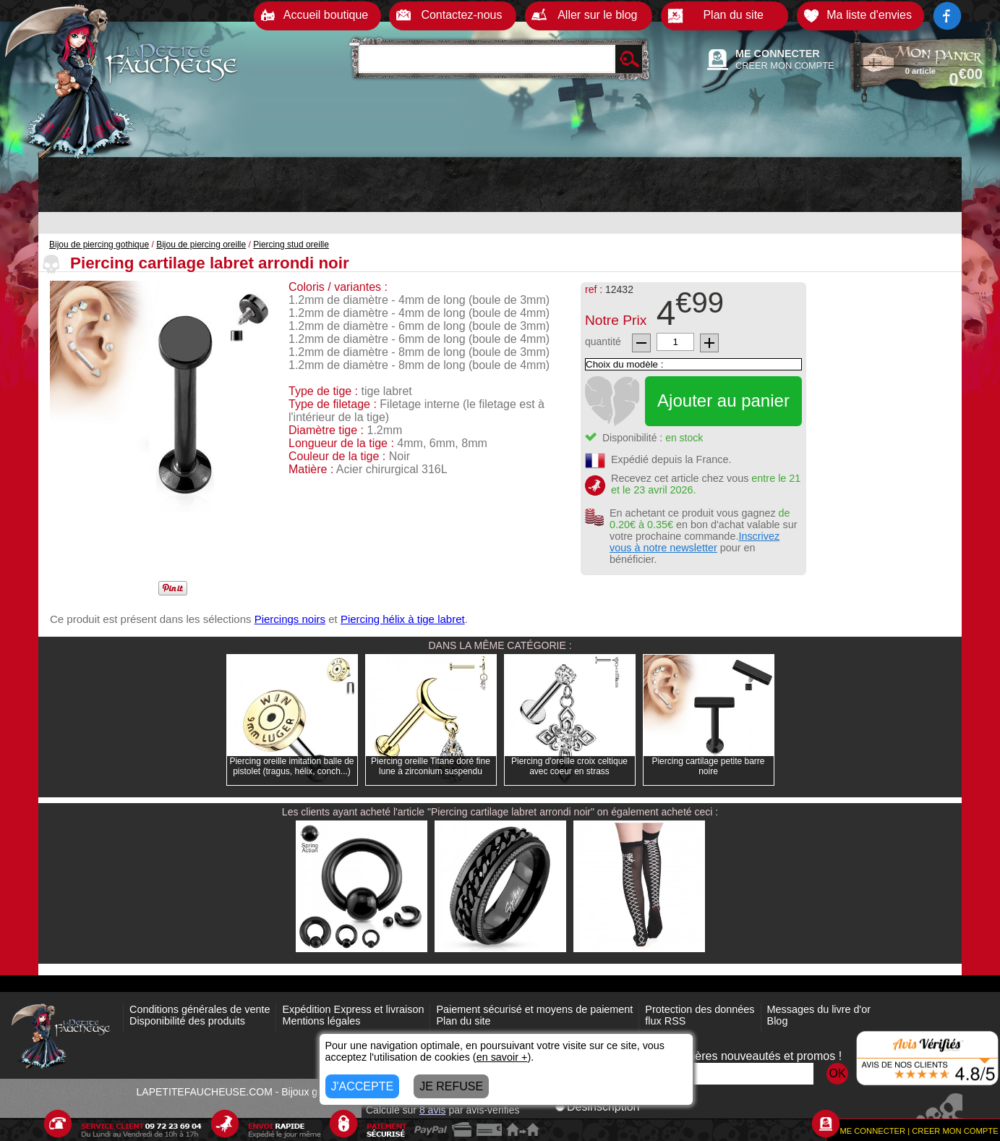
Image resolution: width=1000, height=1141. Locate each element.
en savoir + (502, 1057)
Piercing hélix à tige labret (403, 619)
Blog (777, 1021)
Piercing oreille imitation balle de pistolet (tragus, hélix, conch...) (291, 766)
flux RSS (665, 1021)
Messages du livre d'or (819, 1009)
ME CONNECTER (777, 53)
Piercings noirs (290, 619)
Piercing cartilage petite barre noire (707, 766)
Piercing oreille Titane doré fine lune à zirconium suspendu (430, 766)
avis (432, 1110)
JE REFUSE (451, 1086)
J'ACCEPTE (362, 1086)
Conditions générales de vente (199, 1009)
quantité (603, 341)
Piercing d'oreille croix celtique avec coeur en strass (569, 766)
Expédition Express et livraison (353, 1009)
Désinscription (597, 1106)
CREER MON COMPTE (784, 65)
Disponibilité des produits (187, 1021)
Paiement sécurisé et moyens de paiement (534, 1009)
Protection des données (699, 1009)
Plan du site (463, 1021)
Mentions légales (321, 1021)
